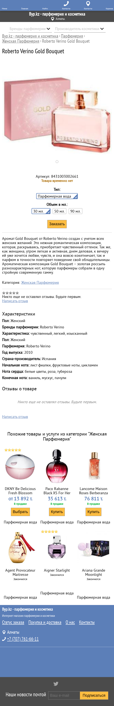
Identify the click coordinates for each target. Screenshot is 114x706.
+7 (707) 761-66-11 (23, 639)
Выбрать (20, 512)
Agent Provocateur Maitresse (20, 572)
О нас (70, 622)
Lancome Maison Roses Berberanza (93, 491)
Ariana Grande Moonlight (93, 572)
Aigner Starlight (57, 570)
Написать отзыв (15, 301)
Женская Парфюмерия (40, 282)
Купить (57, 512)
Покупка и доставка (44, 622)
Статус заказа (13, 622)
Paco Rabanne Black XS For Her (57, 491)
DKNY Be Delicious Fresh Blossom (20, 491)
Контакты (87, 622)
